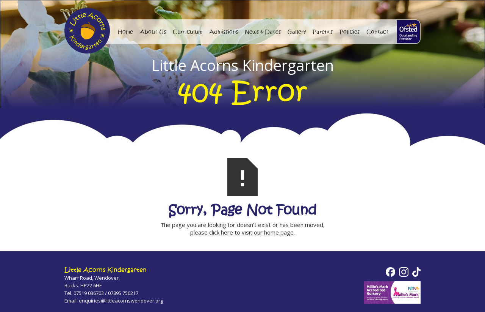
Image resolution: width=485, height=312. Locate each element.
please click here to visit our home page (242, 232)
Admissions (223, 31)
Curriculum (187, 31)
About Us (153, 31)
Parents (323, 31)
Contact (377, 31)
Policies (350, 31)
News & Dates (263, 31)
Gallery (297, 31)
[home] (409, 31)
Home (125, 31)
